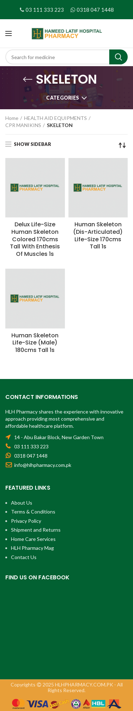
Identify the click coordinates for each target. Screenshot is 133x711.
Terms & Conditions (33, 512)
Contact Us (24, 557)
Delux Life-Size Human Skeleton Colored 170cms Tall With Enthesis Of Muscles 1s (35, 239)
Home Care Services (33, 539)
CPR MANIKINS (23, 125)
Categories (62, 98)
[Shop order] (122, 145)
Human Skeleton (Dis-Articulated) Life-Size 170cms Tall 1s (98, 236)
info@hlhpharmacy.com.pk (42, 465)
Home (11, 118)
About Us (21, 503)
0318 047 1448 (95, 9)
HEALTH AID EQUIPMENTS (55, 118)
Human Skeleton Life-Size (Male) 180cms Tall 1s (35, 343)
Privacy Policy (26, 521)
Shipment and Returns (36, 530)
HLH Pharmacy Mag (32, 548)
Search (118, 56)
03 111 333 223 (45, 9)
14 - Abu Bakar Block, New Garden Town (59, 437)
